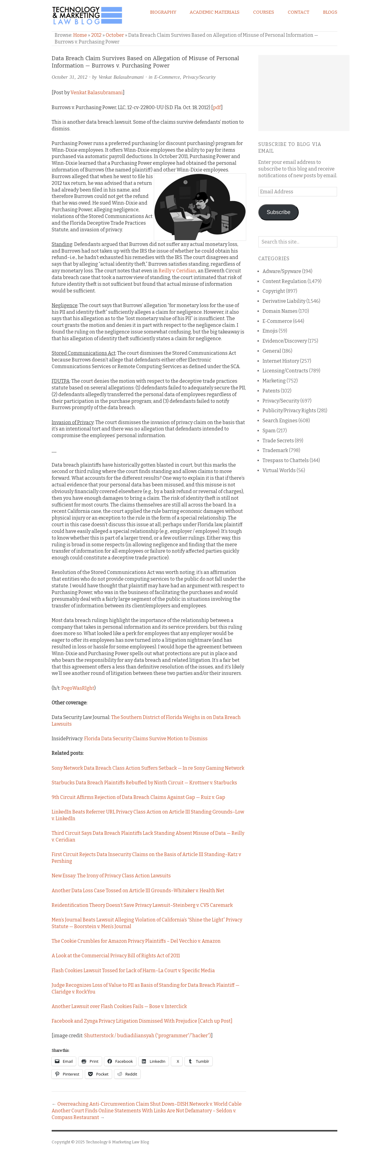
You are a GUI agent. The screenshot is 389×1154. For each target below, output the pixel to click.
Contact (298, 12)
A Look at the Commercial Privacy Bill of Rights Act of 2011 (116, 956)
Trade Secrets (278, 441)
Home (80, 35)
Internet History (281, 361)
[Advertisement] (303, 93)
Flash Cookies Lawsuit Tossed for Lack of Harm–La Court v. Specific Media (133, 970)
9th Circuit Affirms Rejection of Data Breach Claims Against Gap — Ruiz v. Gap (138, 797)
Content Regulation (285, 281)
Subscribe (278, 212)
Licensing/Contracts (285, 371)
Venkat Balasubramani (121, 77)
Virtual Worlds (279, 470)
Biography (163, 12)
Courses (263, 12)
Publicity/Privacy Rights (289, 410)
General (272, 351)
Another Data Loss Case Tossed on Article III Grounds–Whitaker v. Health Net (138, 890)
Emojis (270, 331)
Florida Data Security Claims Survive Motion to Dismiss (146, 738)
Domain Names (280, 311)
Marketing (274, 381)
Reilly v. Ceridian (177, 271)
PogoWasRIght (77, 688)
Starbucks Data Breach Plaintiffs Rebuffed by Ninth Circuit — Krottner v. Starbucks (144, 783)
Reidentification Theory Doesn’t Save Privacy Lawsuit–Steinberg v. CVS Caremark (142, 905)
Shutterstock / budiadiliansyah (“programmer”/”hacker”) (147, 1035)
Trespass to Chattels (286, 460)
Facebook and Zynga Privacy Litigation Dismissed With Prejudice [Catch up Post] (142, 1021)
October (115, 35)
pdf (217, 107)
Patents (271, 391)
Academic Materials (214, 12)
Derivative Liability (284, 301)
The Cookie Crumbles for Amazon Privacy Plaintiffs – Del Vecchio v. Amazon (136, 941)
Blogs (330, 12)
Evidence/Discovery (285, 341)
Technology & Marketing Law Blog (117, 1142)
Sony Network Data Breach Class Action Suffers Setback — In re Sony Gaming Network (148, 768)
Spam (269, 431)
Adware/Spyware (282, 271)
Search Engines (280, 420)
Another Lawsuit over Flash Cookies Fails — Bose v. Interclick (119, 1006)
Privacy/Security (199, 77)
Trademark (275, 450)
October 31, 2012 (69, 77)
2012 (96, 35)
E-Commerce (167, 77)
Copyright (274, 291)
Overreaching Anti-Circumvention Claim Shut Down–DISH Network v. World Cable (149, 1104)
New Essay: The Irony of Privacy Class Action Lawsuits (111, 876)
